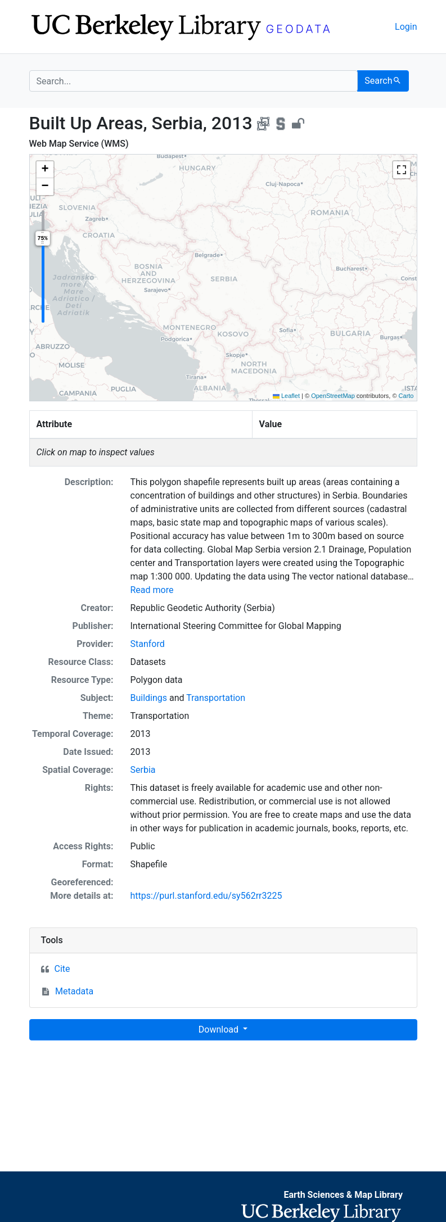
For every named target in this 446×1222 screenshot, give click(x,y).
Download (220, 1029)
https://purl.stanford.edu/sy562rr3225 (206, 895)
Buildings (149, 698)
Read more (152, 590)
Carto (406, 395)
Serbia (143, 769)
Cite (62, 968)
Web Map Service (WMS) (79, 143)
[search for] (193, 81)
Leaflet (286, 395)
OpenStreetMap (333, 395)
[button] (45, 169)
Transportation (215, 698)
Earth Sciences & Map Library (343, 1194)
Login (406, 26)
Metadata (74, 991)
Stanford (147, 644)
